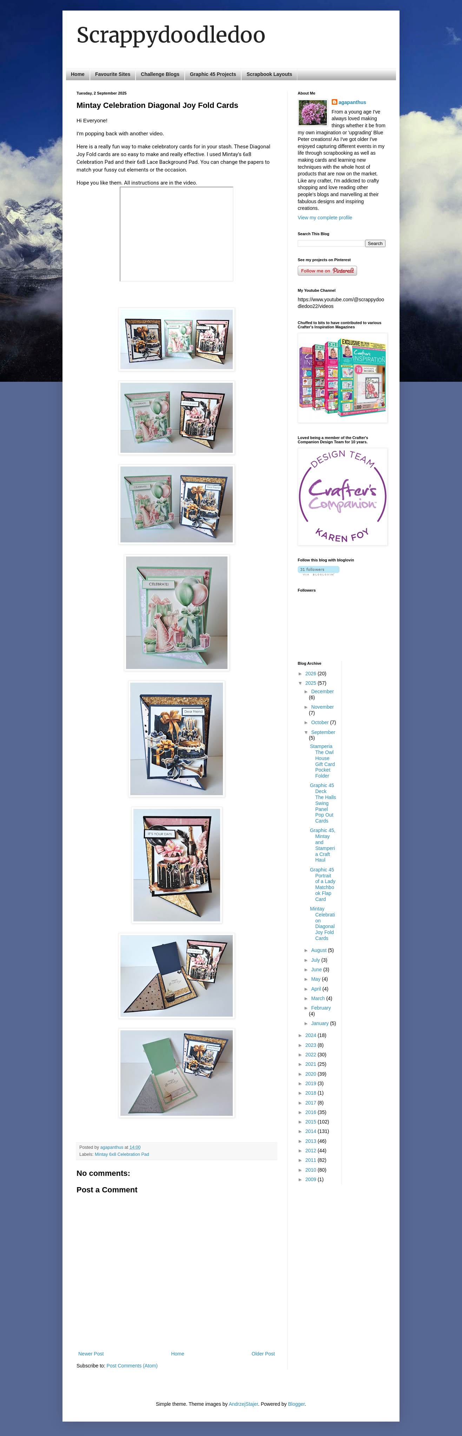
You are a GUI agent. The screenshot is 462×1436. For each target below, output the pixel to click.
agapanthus (353, 102)
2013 (311, 1141)
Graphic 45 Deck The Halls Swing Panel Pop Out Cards (323, 803)
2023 (311, 1045)
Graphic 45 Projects (213, 74)
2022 (311, 1054)
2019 (311, 1083)
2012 (311, 1150)
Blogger (296, 1404)
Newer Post (91, 1354)
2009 (311, 1179)
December (322, 691)
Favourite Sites (112, 74)
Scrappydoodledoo (171, 35)
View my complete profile (325, 217)
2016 (311, 1112)
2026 (311, 673)
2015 (311, 1122)
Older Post (263, 1354)
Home (78, 74)
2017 (311, 1103)
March (318, 998)
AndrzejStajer (243, 1404)
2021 (311, 1064)
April (316, 989)
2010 (311, 1170)
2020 (311, 1074)
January (320, 1023)
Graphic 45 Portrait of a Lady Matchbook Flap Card (323, 884)
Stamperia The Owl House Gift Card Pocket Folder (322, 761)
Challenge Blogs (160, 74)
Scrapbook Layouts (269, 74)
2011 (311, 1160)
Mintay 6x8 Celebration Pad (122, 1154)
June (317, 969)
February (321, 1008)
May (316, 979)
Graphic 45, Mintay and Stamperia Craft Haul (322, 845)
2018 (311, 1093)
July (316, 960)
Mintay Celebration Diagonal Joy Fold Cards (322, 923)
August (319, 950)
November (322, 707)
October (320, 722)
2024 (311, 1035)
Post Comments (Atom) (132, 1366)
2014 (311, 1131)
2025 (311, 683)
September (323, 732)
